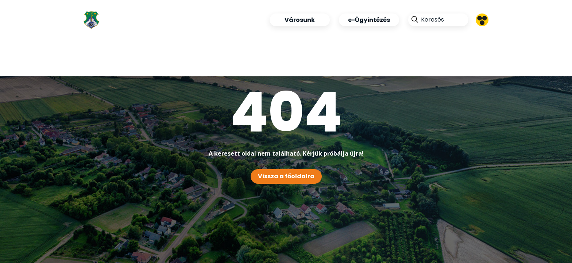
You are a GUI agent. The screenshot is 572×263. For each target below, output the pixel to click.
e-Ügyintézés (369, 20)
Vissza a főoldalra (286, 176)
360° (207, 61)
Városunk (300, 20)
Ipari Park (275, 41)
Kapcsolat (250, 61)
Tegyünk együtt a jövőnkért (133, 61)
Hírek (232, 41)
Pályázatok (329, 41)
